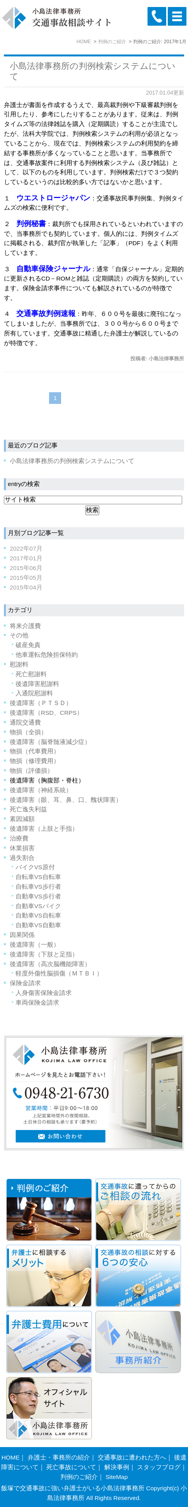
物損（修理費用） (35, 761)
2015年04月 (26, 587)
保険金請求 (25, 983)
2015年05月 (26, 577)
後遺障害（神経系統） (41, 790)
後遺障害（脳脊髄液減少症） (50, 742)
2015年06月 (26, 568)
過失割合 (22, 857)
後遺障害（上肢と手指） (44, 828)
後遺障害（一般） (35, 944)
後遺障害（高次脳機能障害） (50, 964)
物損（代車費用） (35, 751)
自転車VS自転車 (38, 877)
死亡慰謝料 (31, 674)
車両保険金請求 (37, 1002)
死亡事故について (71, 1467)
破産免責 (28, 645)
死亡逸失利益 (28, 809)
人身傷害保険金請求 (44, 992)
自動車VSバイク (38, 906)
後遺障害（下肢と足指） (44, 954)
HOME (11, 1457)
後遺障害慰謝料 (37, 684)
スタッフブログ (159, 1467)
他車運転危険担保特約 (47, 654)
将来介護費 (25, 626)
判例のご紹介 (79, 1477)
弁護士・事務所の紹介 (59, 1457)
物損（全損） (28, 732)
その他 (19, 635)
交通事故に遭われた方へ (132, 1457)
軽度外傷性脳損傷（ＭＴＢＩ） (59, 973)
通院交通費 (25, 722)
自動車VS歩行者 (38, 896)
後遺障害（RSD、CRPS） (46, 712)
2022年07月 (26, 548)
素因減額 (22, 819)
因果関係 (22, 935)
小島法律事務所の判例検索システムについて (72, 461)
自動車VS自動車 (38, 925)
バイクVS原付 (35, 867)
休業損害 (22, 848)
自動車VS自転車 (38, 915)
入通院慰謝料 (34, 693)
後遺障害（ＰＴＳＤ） (41, 703)
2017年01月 (26, 558)
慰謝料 (19, 664)
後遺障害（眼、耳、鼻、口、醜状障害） (66, 799)
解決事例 (116, 1467)
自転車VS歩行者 (38, 886)
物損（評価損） (31, 770)
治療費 (19, 838)
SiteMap (116, 1477)
